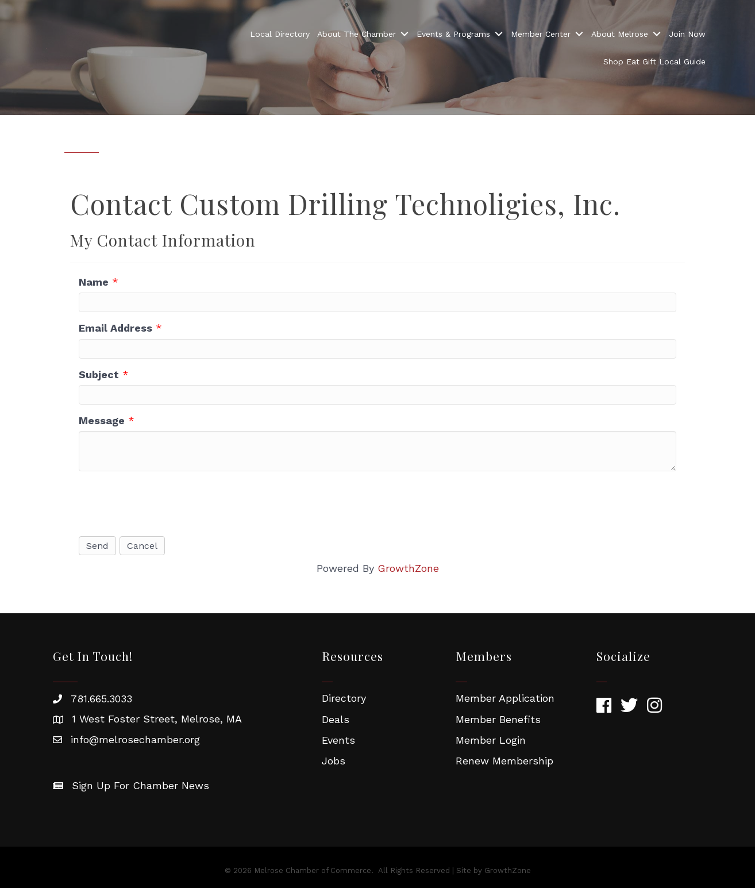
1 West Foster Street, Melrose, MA (157, 719)
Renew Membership (504, 761)
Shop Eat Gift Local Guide (654, 62)
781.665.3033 (101, 699)
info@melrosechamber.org (135, 739)
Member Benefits (498, 719)
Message (102, 420)
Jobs (333, 761)
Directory (344, 698)
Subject (99, 374)
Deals (335, 719)
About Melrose (619, 34)
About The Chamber (356, 34)
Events (338, 740)
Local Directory (280, 34)
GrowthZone (408, 568)
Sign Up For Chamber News (140, 785)
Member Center (541, 34)
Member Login (491, 740)
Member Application (505, 698)
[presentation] (166, 502)
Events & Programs (453, 34)
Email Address (115, 328)
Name (94, 282)
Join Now (687, 34)
